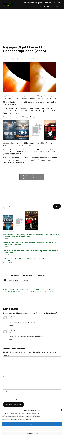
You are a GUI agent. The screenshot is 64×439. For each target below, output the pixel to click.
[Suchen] (57, 206)
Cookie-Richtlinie (26, 437)
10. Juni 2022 (12, 316)
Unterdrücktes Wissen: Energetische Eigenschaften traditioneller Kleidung (42, 290)
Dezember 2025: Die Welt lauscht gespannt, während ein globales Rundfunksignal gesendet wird (30, 251)
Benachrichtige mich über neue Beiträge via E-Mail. (18, 400)
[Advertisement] (32, 24)
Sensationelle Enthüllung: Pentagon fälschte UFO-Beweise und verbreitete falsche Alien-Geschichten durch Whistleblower (31, 235)
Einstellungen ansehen (32, 433)
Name (5, 376)
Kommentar (6, 355)
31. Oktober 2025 (7, 263)
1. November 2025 (7, 238)
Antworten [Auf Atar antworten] (11, 339)
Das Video (6, 96)
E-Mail (5, 384)
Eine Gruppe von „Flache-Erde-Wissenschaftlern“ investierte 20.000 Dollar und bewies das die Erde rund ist (29, 243)
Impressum (39, 437)
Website (5, 392)
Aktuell (13, 59)
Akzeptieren (32, 424)
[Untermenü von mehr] (60, 6)
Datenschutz (33, 437)
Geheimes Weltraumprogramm (28, 59)
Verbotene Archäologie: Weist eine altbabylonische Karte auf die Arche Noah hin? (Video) (28, 259)
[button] (61, 410)
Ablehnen (32, 429)
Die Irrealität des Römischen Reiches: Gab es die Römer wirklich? (16, 290)
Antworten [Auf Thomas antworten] (11, 325)
